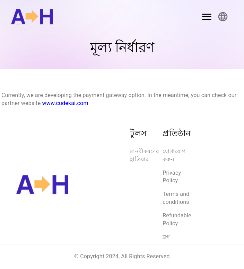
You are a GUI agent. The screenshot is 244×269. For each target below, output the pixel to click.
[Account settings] (223, 16)
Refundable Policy (177, 219)
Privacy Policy (172, 177)
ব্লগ (166, 237)
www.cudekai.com (65, 103)
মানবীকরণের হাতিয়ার (145, 155)
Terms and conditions (176, 198)
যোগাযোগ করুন (174, 155)
